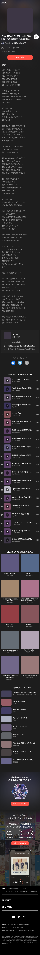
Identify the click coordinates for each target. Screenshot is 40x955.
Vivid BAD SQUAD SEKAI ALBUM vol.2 (10, 676)
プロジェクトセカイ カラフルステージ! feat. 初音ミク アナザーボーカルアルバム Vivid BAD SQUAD (30, 601)
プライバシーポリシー (17, 927)
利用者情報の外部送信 (8, 930)
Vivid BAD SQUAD (19, 43)
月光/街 (15, 334)
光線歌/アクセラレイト (10, 573)
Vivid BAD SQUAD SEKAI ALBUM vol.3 (10, 599)
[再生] (36, 36)
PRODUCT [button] (6, 900)
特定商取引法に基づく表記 (26, 930)
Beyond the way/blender (10, 650)
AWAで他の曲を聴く (20, 804)
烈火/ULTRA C (10, 624)
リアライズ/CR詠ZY (29, 650)
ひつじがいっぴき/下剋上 (30, 675)
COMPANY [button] (7, 907)
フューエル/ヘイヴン (29, 573)
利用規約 (4, 927)
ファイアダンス (30, 624)
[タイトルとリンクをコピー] (27, 363)
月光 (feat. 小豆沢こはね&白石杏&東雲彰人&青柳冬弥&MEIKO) (23, 891)
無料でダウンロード (20, 843)
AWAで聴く (20, 57)
